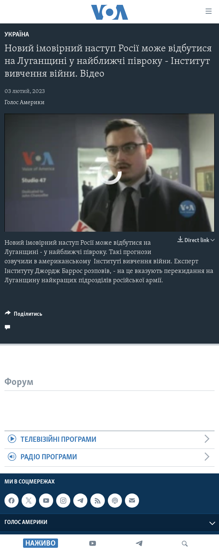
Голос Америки (24, 103)
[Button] (23, 316)
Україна (16, 34)
